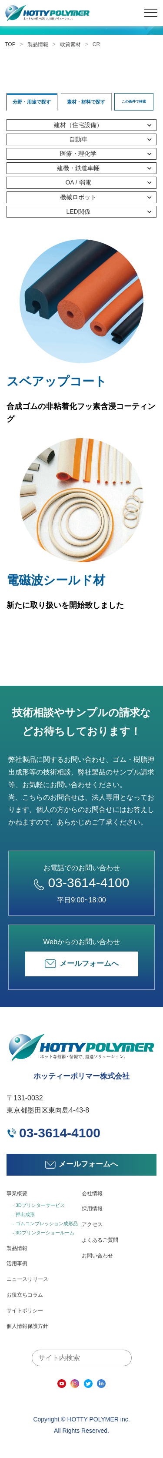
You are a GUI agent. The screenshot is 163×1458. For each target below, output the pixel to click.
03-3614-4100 (82, 882)
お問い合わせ (97, 1256)
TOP (10, 44)
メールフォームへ (82, 963)
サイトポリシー (25, 1310)
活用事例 (17, 1263)
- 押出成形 (24, 1214)
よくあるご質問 (100, 1240)
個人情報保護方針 (27, 1326)
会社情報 (92, 1193)
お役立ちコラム (25, 1295)
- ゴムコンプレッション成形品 (45, 1223)
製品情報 (37, 44)
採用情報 (92, 1209)
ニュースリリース (27, 1279)
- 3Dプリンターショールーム (43, 1232)
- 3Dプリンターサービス (39, 1205)
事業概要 (17, 1193)
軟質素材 (70, 44)
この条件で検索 (134, 102)
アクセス (92, 1224)
